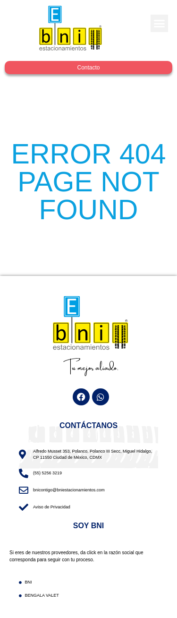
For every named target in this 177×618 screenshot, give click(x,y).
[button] (160, 24)
